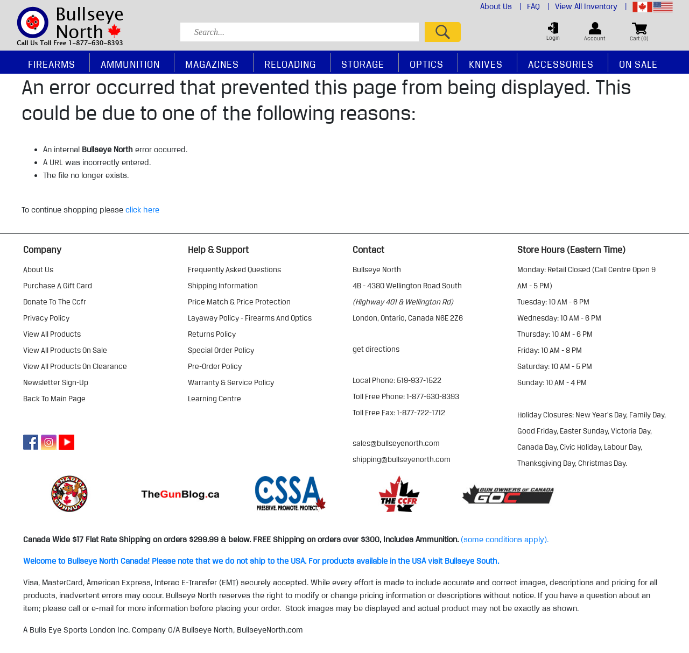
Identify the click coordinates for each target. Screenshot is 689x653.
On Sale (638, 64)
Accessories (561, 64)
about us (38, 269)
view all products (52, 334)
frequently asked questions (234, 269)
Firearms (51, 64)
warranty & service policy (231, 382)
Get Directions (376, 349)
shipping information (223, 285)
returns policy (212, 334)
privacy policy (46, 318)
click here (142, 210)
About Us (501, 6)
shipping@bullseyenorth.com (402, 459)
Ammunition (130, 64)
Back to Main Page (54, 398)
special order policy (221, 350)
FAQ (538, 6)
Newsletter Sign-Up (55, 382)
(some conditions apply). (505, 539)
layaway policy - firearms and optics (250, 318)
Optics (427, 64)
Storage (362, 64)
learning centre (214, 398)
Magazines (212, 64)
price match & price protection (239, 301)
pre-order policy (215, 366)
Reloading (290, 64)
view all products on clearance (75, 366)
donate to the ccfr (54, 301)
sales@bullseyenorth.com (396, 443)
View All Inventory (591, 6)
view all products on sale (65, 350)
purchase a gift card (57, 285)
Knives (486, 64)
